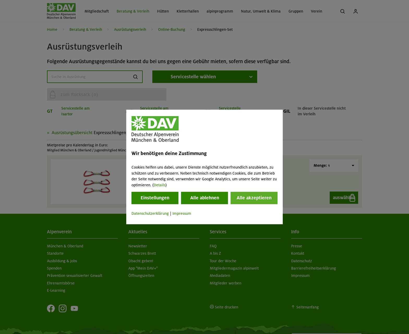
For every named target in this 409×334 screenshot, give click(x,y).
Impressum (181, 213)
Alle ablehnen (204, 198)
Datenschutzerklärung (150, 213)
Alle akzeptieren (254, 198)
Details (159, 185)
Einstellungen (155, 198)
